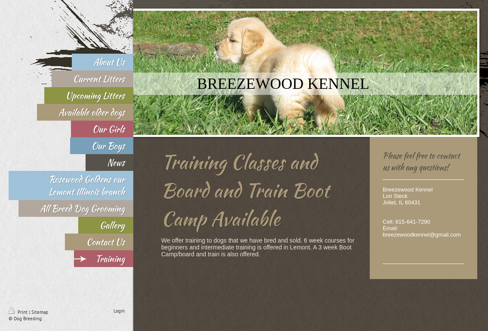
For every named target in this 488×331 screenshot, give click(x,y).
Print (19, 312)
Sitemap (39, 312)
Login (119, 311)
